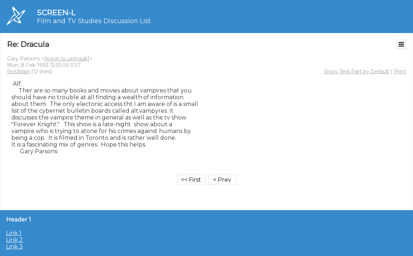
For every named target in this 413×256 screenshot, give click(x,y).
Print (400, 71)
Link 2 (14, 239)
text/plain (18, 71)
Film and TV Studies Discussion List (94, 21)
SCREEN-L (56, 12)
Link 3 (14, 246)
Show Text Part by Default (356, 71)
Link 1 (13, 233)
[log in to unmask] (66, 58)
